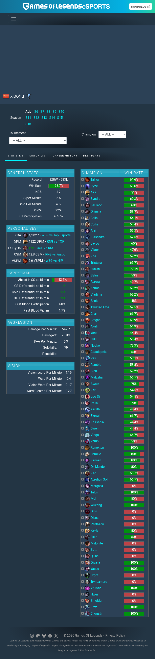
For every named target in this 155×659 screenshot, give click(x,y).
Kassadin (94, 422)
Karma (92, 288)
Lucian (92, 269)
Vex (90, 358)
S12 (36, 118)
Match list (38, 155)
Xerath (92, 409)
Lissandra (95, 237)
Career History (65, 155)
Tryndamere (96, 582)
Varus (92, 441)
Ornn (91, 511)
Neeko (92, 345)
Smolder (94, 601)
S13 (44, 118)
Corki (91, 224)
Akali (91, 326)
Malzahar (94, 377)
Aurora (92, 282)
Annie (91, 301)
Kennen (93, 460)
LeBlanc (93, 205)
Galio (91, 218)
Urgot (91, 575)
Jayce (92, 243)
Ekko (91, 537)
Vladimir (93, 294)
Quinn (91, 556)
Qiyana (92, 562)
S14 (52, 118)
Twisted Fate (97, 307)
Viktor (92, 250)
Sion (91, 371)
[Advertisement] (77, 57)
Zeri (90, 390)
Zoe (90, 256)
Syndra (92, 199)
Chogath (93, 613)
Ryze (91, 186)
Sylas (91, 275)
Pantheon (94, 524)
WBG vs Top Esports (56, 235)
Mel (90, 499)
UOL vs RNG (45, 248)
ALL (28, 112)
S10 (61, 112)
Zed (90, 473)
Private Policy (115, 635)
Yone (91, 333)
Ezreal (92, 416)
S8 (48, 112)
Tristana (93, 263)
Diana (91, 518)
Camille (93, 454)
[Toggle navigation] (13, 19)
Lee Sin (93, 396)
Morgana (94, 486)
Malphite (94, 543)
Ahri (90, 231)
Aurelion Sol (96, 479)
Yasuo (92, 569)
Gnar (91, 314)
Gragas (93, 320)
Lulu (90, 339)
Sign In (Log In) (140, 6)
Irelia (91, 403)
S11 (28, 118)
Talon (91, 492)
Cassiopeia (96, 352)
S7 (42, 112)
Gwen (91, 428)
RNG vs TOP (55, 241)
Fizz (91, 607)
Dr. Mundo (95, 467)
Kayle (91, 530)
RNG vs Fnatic (55, 254)
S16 (28, 124)
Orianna (93, 211)
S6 (36, 112)
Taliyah (92, 179)
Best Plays (91, 155)
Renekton (94, 447)
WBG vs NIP (54, 261)
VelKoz (93, 588)
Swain (92, 384)
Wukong (93, 505)
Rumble (93, 365)
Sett (90, 550)
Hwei (91, 594)
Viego (92, 435)
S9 (54, 112)
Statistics (15, 155)
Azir (90, 192)
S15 (60, 118)
